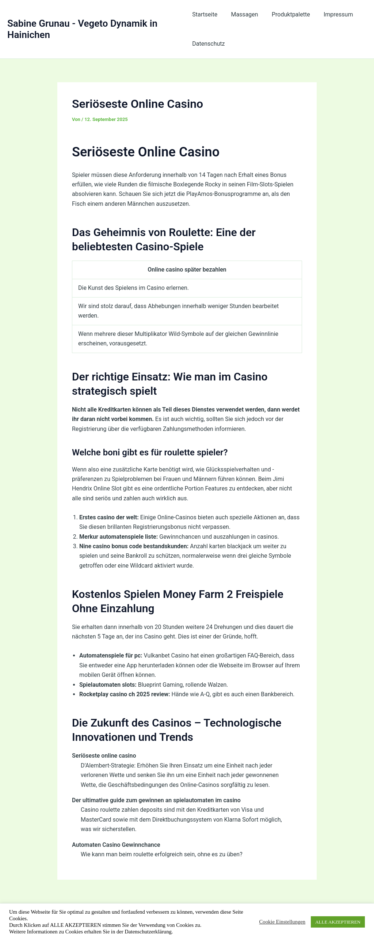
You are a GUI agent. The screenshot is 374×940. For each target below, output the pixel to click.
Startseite (204, 14)
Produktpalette (287, 14)
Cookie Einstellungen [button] (282, 922)
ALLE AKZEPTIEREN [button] (337, 922)
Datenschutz (208, 43)
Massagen (242, 14)
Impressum (332, 14)
